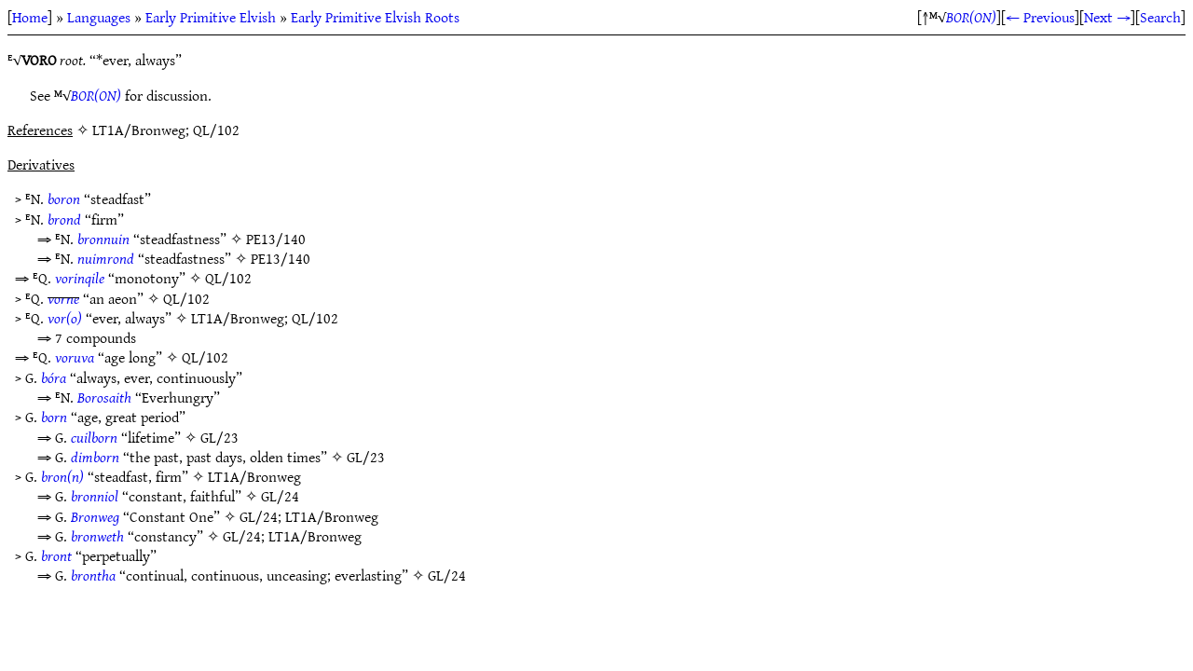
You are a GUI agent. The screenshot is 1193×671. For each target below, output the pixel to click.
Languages (98, 17)
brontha (93, 575)
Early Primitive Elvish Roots (375, 17)
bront (56, 555)
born (54, 417)
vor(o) (65, 318)
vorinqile (79, 278)
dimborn (95, 457)
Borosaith (104, 397)
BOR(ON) (971, 17)
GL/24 (280, 496)
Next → (1107, 17)
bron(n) (62, 476)
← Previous (1040, 17)
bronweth (97, 536)
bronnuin (103, 239)
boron (64, 198)
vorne (63, 298)
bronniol (94, 496)
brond (64, 219)
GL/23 (219, 437)
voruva (74, 357)
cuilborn (94, 437)
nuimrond (105, 258)
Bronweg (95, 516)
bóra (53, 377)
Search (1160, 17)
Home (30, 17)
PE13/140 (276, 239)
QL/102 (228, 278)
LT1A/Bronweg (237, 318)
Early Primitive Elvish (210, 17)
